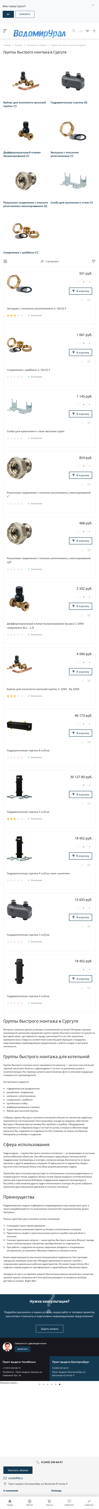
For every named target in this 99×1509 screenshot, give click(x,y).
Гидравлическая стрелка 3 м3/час (28, 934)
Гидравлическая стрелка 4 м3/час (28, 996)
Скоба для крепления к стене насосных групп (35, 431)
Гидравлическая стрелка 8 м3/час (28, 750)
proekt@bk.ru (15, 1478)
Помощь (56, 1490)
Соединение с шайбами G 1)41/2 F (28, 369)
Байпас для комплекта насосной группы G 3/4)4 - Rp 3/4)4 (43, 689)
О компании (10, 1490)
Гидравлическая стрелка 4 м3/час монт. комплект (38, 873)
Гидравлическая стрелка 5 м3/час (28, 811)
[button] (39, 1384)
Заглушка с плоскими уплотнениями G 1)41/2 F (37, 308)
